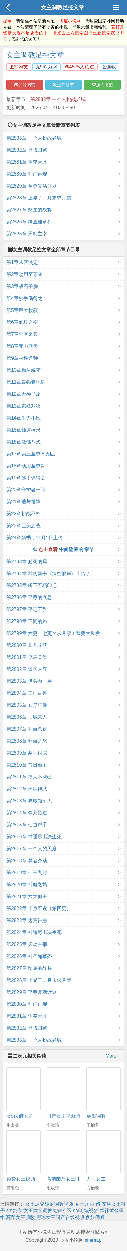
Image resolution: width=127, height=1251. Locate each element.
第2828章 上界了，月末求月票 (38, 197)
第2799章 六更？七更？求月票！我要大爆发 (53, 633)
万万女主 (96, 1178)
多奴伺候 (95, 1217)
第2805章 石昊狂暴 (26, 705)
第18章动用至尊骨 (25, 465)
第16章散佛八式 (23, 441)
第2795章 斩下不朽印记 (31, 585)
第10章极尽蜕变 (23, 370)
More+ (112, 1055)
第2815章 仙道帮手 (26, 824)
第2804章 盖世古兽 (26, 693)
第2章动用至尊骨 (24, 274)
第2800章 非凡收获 (26, 645)
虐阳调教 (96, 1116)
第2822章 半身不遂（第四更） (38, 908)
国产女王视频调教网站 (71, 1116)
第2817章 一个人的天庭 (31, 848)
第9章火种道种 (22, 358)
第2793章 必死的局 (26, 561)
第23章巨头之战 (23, 525)
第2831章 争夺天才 (26, 161)
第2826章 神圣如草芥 (29, 221)
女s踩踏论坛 (19, 1116)
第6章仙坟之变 (22, 322)
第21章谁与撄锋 (23, 501)
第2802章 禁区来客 (26, 669)
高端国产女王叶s (65, 1178)
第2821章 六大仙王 (26, 896)
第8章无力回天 (22, 346)
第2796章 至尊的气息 (29, 597)
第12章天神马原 (23, 394)
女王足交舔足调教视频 (49, 1203)
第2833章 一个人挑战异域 (58, 99)
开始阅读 (24, 85)
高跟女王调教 (20, 1217)
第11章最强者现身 (25, 382)
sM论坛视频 (85, 1210)
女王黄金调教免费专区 (47, 1210)
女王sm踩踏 (87, 1203)
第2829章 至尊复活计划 (31, 185)
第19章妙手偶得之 (25, 477)
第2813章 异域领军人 (29, 800)
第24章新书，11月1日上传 (34, 537)
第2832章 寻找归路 (26, 150)
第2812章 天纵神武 (26, 788)
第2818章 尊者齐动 (26, 860)
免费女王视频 (20, 1178)
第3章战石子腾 (22, 286)
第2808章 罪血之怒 (26, 740)
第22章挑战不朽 (23, 513)
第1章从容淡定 (22, 262)
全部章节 (63, 85)
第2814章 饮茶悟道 (26, 812)
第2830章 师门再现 (26, 173)
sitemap (93, 1240)
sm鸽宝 (14, 1210)
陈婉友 (19, 66)
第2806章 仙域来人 (26, 717)
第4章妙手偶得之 (24, 298)
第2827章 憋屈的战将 (29, 209)
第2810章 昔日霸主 (26, 764)
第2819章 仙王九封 (26, 872)
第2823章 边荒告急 (26, 920)
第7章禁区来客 (22, 334)
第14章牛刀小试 (23, 417)
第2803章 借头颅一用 (29, 681)
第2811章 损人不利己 (29, 776)
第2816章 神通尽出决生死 (34, 836)
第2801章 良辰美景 (26, 657)
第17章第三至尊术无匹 (30, 453)
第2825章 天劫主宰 (26, 233)
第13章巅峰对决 (23, 406)
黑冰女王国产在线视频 (60, 1217)
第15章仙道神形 (23, 429)
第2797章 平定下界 (26, 609)
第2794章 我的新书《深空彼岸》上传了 (48, 573)
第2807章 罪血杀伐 (26, 729)
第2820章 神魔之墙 (26, 884)
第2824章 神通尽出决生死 (34, 932)
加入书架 (102, 85)
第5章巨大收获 (22, 310)
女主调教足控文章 (62, 7)
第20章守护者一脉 (25, 489)
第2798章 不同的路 (26, 621)
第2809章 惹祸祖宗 (26, 752)
